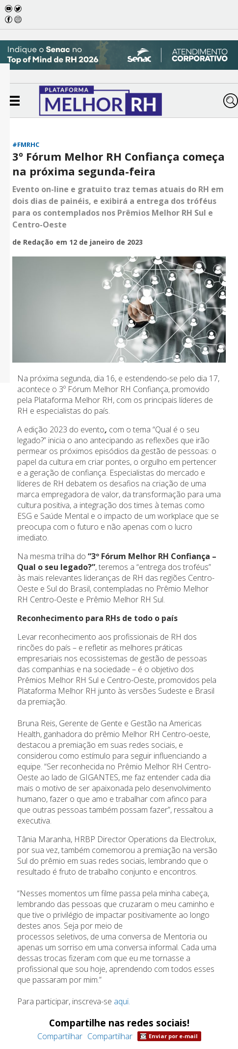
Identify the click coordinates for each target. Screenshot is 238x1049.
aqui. (122, 1001)
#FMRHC (25, 144)
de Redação (32, 242)
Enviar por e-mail (169, 1036)
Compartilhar (59, 1036)
